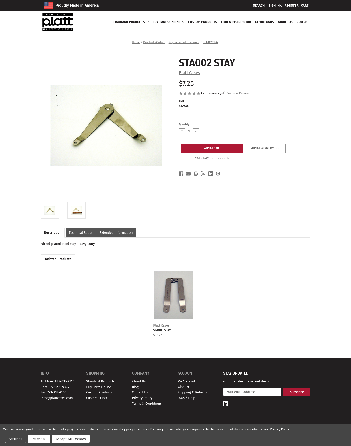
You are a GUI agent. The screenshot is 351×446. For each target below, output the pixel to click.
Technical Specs (80, 233)
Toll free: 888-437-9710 (57, 381)
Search (259, 6)
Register (291, 6)
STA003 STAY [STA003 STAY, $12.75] (162, 330)
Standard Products (131, 22)
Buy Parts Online (168, 22)
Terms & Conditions (147, 403)
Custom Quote (97, 398)
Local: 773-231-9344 (55, 387)
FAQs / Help (186, 398)
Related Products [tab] (58, 259)
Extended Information (116, 233)
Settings (15, 438)
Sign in (274, 6)
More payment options (212, 158)
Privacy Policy (142, 398)
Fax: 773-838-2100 (53, 392)
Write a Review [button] (238, 93)
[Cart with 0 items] (304, 5)
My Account (186, 381)
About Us (285, 22)
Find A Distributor (236, 22)
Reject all (39, 438)
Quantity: (184, 124)
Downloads (264, 22)
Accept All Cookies (71, 438)
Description (52, 233)
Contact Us (140, 392)
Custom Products (202, 22)
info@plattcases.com (57, 398)
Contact (303, 22)
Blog (135, 387)
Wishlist (183, 387)
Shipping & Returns (192, 392)
